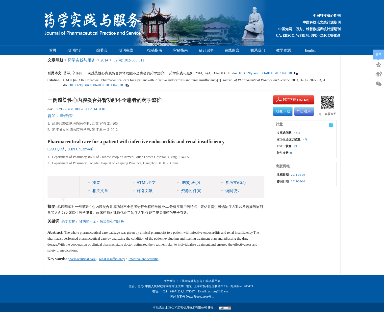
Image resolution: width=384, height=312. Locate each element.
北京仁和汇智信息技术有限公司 (186, 307)
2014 (104, 60)
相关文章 (98, 191)
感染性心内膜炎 (112, 221)
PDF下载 (285, 100)
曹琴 (51, 115)
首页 (52, 50)
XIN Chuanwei (80, 149)
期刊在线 (127, 50)
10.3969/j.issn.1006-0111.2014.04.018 (265, 73)
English (310, 50)
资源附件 (189, 191)
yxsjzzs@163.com (218, 291)
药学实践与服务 (81, 60)
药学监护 (68, 221)
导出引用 (304, 111)
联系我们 (257, 50)
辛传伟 (66, 115)
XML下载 (283, 111)
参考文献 (233, 182)
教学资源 (285, 50)
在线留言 (232, 50)
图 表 (188, 182)
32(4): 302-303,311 (129, 60)
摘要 (94, 182)
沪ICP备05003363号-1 (200, 296)
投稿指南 (154, 50)
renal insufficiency (112, 259)
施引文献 (143, 191)
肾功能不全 (87, 221)
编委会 (101, 50)
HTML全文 (144, 182)
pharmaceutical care (82, 259)
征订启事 (206, 50)
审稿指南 (180, 50)
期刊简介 (76, 50)
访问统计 (231, 191)
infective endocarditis (143, 259)
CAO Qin (55, 149)
